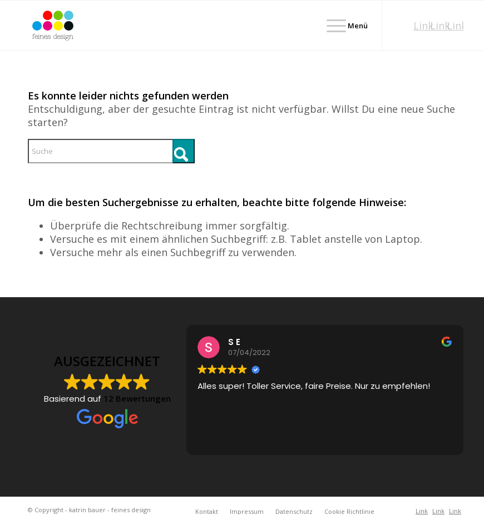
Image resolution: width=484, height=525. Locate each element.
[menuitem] (341, 26)
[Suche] (111, 151)
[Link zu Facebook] (455, 25)
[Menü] (341, 26)
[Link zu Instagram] (438, 25)
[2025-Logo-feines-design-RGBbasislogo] (53, 26)
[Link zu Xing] (421, 25)
